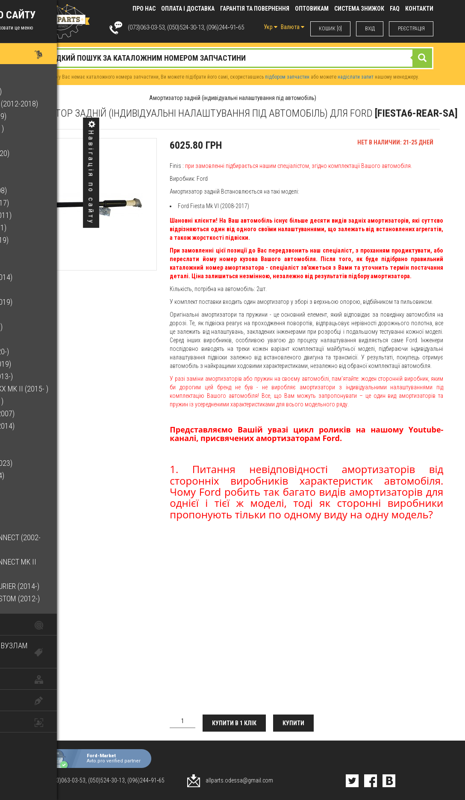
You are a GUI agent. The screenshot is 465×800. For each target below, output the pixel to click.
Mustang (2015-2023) (43, 450)
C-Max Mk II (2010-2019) (47, 116)
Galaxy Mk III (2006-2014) (50, 277)
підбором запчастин (287, 77)
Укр (269, 27)
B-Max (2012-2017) (38, 78)
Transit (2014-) (34, 525)
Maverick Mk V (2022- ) (45, 401)
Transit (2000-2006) (41, 500)
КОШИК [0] (329, 29)
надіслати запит (356, 77)
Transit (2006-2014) (41, 512)
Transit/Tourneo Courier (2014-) (63, 586)
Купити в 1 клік (235, 723)
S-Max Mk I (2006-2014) (46, 475)
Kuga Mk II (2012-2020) (45, 326)
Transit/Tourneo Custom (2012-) (63, 598)
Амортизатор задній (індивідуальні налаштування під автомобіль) (232, 97)
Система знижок (359, 8)
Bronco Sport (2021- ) (44, 91)
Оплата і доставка (188, 8)
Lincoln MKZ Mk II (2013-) (50, 376)
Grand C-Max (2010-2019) (50, 301)
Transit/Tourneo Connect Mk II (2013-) (62, 567)
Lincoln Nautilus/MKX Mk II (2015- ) (68, 388)
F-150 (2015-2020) (37, 178)
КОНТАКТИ (419, 8)
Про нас (144, 8)
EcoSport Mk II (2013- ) (45, 128)
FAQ (395, 8)
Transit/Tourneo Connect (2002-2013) (64, 543)
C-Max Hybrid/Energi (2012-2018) (63, 103)
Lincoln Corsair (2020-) (48, 351)
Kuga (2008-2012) (36, 314)
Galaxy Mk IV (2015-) (42, 289)
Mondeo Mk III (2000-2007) (51, 413)
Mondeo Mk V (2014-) (42, 438)
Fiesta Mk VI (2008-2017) (48, 202)
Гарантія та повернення (254, 8)
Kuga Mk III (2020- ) (39, 339)
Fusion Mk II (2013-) (40, 264)
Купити (296, 723)
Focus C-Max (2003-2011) (49, 215)
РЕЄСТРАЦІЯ (410, 29)
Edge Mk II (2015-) (37, 140)
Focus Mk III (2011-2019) (48, 239)
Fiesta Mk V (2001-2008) (47, 190)
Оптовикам (312, 8)
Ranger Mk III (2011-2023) (50, 463)
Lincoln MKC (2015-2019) (49, 363)
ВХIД (369, 29)
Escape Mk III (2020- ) (43, 165)
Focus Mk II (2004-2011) (47, 227)
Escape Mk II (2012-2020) (48, 153)
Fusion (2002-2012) (40, 252)
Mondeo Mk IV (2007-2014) (51, 425)
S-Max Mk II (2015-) (39, 487)
